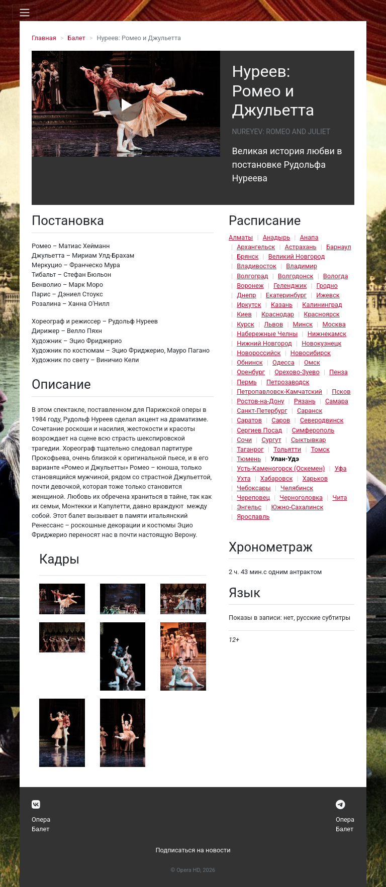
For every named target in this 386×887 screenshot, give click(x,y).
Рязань (305, 401)
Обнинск (250, 362)
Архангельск (256, 247)
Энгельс (249, 507)
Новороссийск (258, 353)
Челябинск (296, 488)
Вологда (335, 276)
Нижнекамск (327, 334)
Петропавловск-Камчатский (279, 391)
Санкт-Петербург (262, 410)
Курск (245, 324)
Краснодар (277, 314)
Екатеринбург (286, 295)
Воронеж (250, 285)
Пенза (338, 372)
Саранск (309, 410)
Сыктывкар (308, 440)
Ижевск (328, 295)
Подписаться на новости (192, 850)
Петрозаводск (287, 382)
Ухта (243, 478)
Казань (282, 304)
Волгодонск (296, 276)
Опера (41, 819)
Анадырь (276, 237)
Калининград (322, 304)
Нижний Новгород (264, 343)
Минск (303, 324)
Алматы (241, 237)
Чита (339, 497)
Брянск (247, 256)
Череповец (253, 497)
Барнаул (338, 247)
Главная (44, 38)
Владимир (301, 266)
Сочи (244, 440)
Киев (244, 314)
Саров (280, 420)
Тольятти (287, 449)
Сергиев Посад (259, 430)
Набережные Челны (267, 334)
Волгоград (252, 276)
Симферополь (313, 430)
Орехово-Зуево (296, 372)
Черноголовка (301, 497)
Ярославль (253, 516)
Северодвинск (322, 420)
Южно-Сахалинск (297, 507)
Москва (333, 324)
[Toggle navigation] (24, 12)
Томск (320, 449)
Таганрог (250, 449)
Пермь (247, 382)
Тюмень (249, 459)
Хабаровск (276, 478)
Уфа (341, 468)
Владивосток (256, 266)
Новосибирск (311, 353)
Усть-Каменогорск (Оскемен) (281, 468)
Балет (76, 38)
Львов (273, 324)
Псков (341, 391)
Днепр (246, 295)
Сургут (271, 440)
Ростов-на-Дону (260, 401)
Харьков (315, 478)
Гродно (327, 285)
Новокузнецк (321, 343)
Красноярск (321, 314)
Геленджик (290, 285)
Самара (336, 401)
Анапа (309, 237)
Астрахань (301, 247)
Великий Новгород (296, 256)
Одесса (283, 362)
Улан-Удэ (284, 459)
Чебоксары (254, 488)
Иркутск (249, 304)
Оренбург (251, 372)
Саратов (249, 420)
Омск (312, 362)
